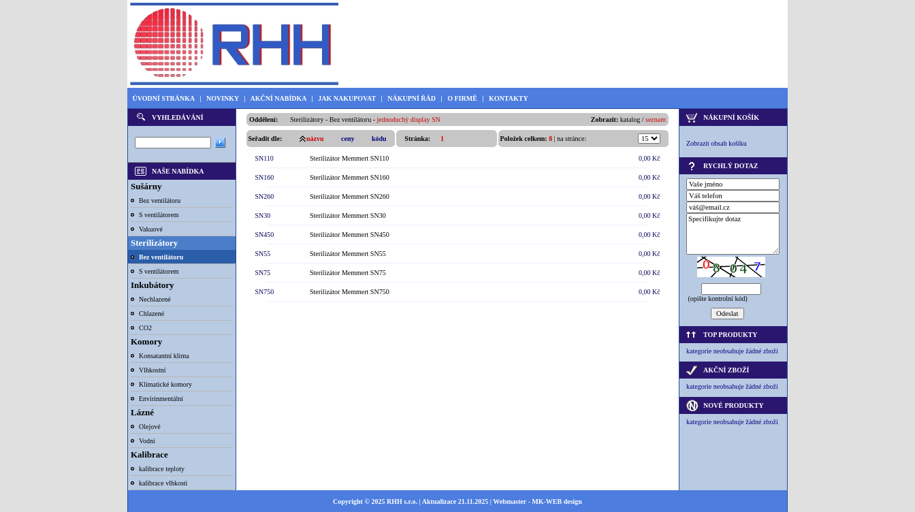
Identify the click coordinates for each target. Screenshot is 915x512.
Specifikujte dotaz (733, 234)
